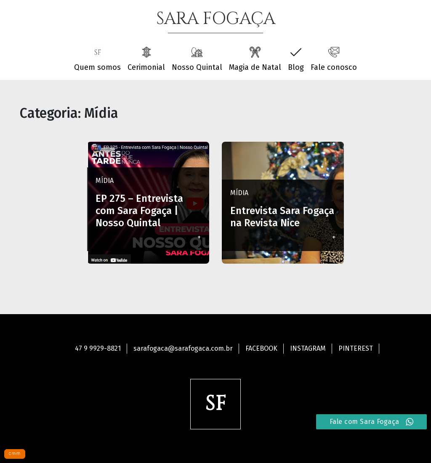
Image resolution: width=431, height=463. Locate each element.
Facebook (261, 348)
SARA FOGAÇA (215, 19)
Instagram (308, 348)
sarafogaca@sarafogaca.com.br (183, 348)
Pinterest (355, 348)
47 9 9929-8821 (98, 348)
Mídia (105, 181)
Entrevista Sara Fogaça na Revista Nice (282, 217)
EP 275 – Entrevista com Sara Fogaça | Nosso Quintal (139, 211)
